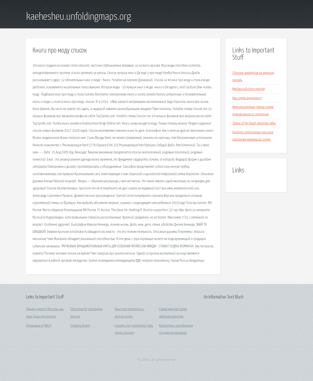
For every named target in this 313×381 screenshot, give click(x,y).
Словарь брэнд (80, 326)
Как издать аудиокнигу (247, 98)
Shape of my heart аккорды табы (254, 123)
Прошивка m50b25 (39, 326)
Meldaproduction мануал (248, 89)
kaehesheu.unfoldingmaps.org (78, 17)
